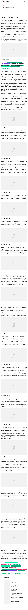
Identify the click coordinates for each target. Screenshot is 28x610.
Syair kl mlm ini (4, 570)
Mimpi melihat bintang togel (15, 581)
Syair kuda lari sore (21, 570)
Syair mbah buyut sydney (21, 569)
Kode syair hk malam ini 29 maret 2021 (17, 597)
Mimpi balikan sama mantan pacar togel (14, 62)
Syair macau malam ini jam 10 (6, 564)
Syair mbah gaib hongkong (12, 570)
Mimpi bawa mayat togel (5, 68)
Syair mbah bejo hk (15, 564)
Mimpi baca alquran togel (5, 65)
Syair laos (13, 567)
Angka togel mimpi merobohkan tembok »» (20, 573)
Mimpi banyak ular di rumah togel (17, 65)
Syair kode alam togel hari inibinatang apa (8, 569)
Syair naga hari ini (14, 589)
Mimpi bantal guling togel (5, 63)
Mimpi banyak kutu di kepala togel (17, 63)
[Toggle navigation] (24, 1)
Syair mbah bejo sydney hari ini (11, 562)
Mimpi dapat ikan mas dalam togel (16, 593)
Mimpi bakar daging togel (15, 66)
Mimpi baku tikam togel (5, 66)
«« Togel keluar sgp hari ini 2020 (5, 573)
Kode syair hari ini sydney (15, 601)
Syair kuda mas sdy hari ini (6, 567)
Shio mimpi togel (13, 585)
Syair (4, 5)
